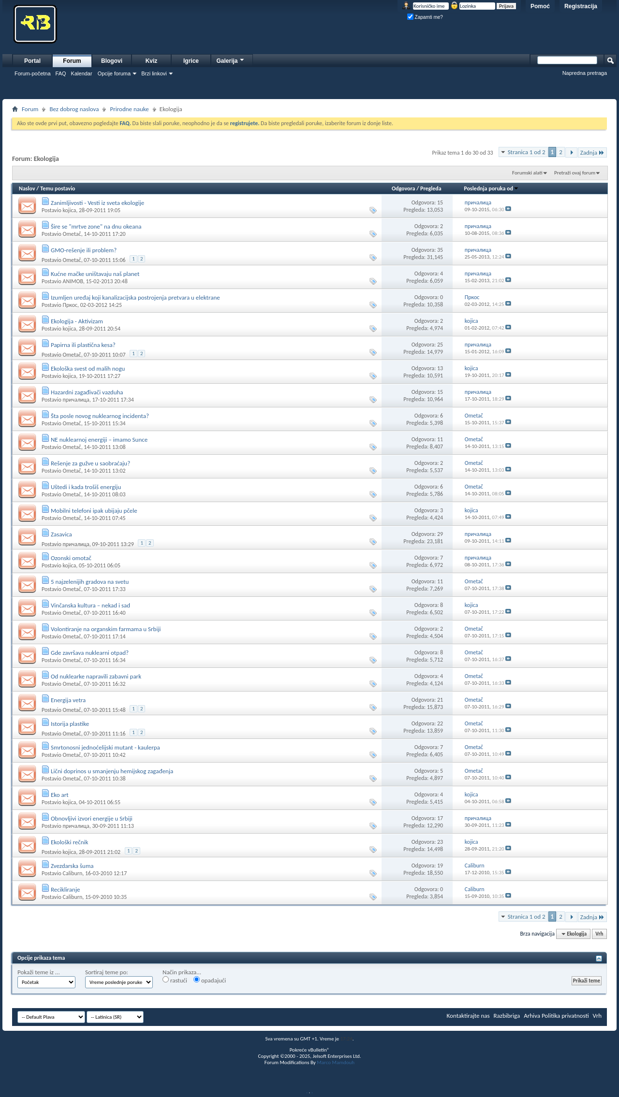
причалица (75, 399)
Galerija (230, 60)
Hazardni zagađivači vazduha (87, 392)
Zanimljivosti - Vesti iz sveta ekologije (97, 202)
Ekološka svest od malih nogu (88, 368)
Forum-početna (33, 73)
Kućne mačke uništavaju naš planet (95, 273)
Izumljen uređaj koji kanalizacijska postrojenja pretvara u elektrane (135, 297)
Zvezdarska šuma (72, 865)
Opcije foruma (114, 73)
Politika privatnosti (565, 1015)
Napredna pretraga (584, 73)
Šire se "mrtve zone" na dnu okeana (96, 226)
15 (440, 202)
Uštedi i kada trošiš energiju (86, 487)
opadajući (209, 980)
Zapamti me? (425, 17)
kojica (69, 210)
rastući (174, 980)
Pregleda (431, 188)
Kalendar (81, 73)
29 (440, 534)
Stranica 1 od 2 (526, 152)
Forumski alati (527, 173)
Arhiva (532, 1015)
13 (440, 368)
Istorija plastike (70, 723)
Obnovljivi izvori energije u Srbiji (92, 818)
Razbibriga (507, 1015)
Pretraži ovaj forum (574, 173)
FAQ (61, 73)
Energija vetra (68, 700)
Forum (72, 61)
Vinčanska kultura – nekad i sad (90, 605)
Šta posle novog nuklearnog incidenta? (100, 415)
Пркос (69, 305)
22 (440, 723)
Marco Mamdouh (335, 1062)
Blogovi (111, 61)
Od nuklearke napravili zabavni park (96, 676)
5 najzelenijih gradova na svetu (90, 581)
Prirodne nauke (129, 109)
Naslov (27, 188)
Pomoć (540, 6)
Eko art (60, 794)
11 (440, 439)
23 (440, 841)
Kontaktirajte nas (468, 1015)
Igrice (191, 61)
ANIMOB (72, 281)
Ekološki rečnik (69, 842)
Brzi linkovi (154, 73)
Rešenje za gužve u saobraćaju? (90, 463)
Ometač (71, 234)
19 (440, 865)
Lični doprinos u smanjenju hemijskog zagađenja (112, 771)
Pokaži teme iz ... (38, 972)
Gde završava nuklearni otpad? (90, 652)
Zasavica (61, 534)
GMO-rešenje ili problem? (84, 250)
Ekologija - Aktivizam (77, 321)
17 (440, 818)
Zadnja (592, 152)
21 (440, 699)
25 (440, 344)
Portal (32, 61)
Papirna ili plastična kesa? (83, 344)
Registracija (580, 6)
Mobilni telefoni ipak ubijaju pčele (94, 510)
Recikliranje (65, 889)
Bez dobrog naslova (74, 109)
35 (440, 249)
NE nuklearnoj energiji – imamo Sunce (99, 439)
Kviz (152, 61)
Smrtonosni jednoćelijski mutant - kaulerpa (105, 747)
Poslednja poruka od (491, 188)
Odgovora (403, 188)
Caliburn (72, 873)
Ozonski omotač (71, 558)
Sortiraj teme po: (106, 972)
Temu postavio (57, 188)
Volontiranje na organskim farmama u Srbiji (106, 629)
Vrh (599, 934)
